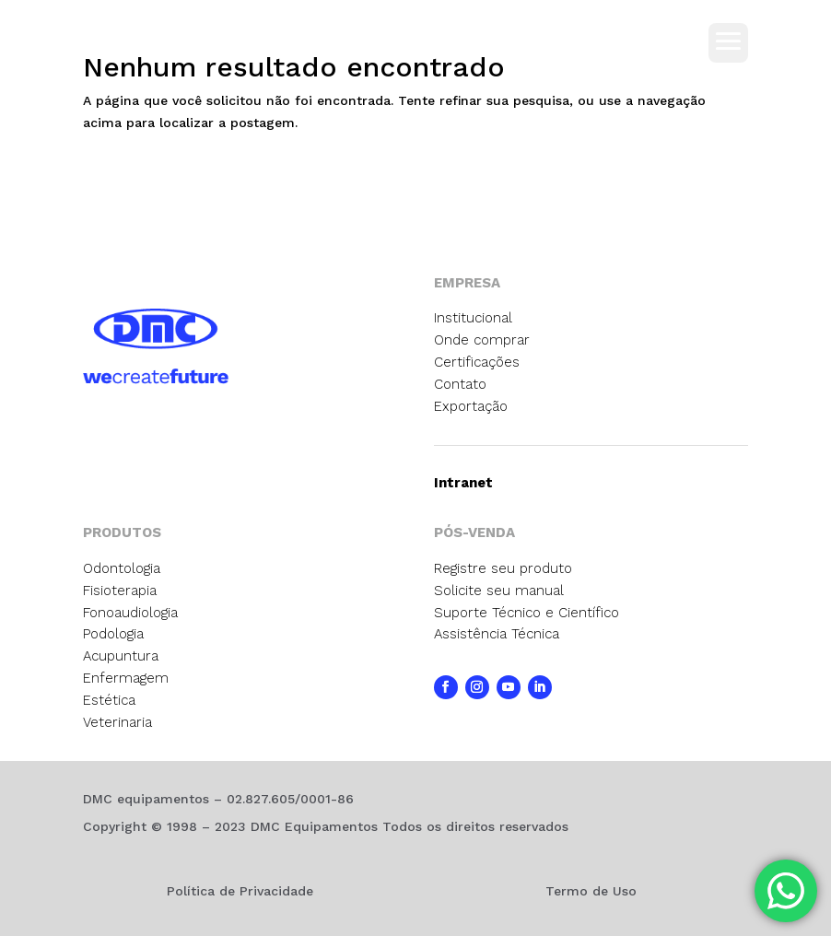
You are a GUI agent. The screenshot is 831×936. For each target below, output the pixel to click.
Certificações (477, 362)
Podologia (113, 634)
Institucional (473, 318)
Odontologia (121, 568)
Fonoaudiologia (130, 612)
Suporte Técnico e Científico (526, 612)
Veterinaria (117, 722)
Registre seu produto (503, 568)
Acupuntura (120, 656)
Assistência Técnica (496, 634)
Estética (109, 700)
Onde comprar (482, 340)
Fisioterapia (120, 590)
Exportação (471, 406)
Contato (460, 384)
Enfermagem (126, 678)
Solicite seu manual (499, 590)
